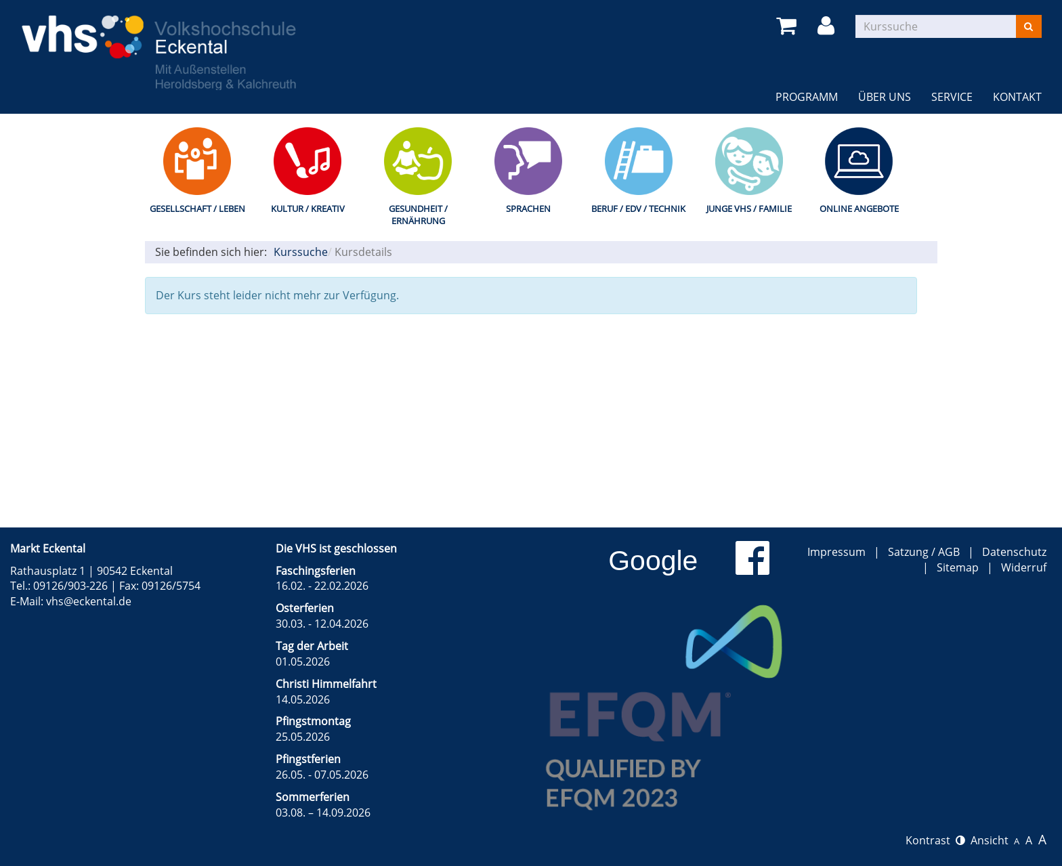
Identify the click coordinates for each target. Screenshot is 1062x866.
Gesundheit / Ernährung (418, 215)
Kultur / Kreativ (308, 208)
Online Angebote (859, 208)
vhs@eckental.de (88, 601)
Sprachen (528, 208)
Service (952, 96)
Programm (807, 96)
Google (653, 560)
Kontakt (1017, 96)
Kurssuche (301, 251)
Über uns (884, 96)
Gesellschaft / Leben (197, 208)
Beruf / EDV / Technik (638, 208)
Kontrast (935, 840)
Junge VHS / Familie (749, 208)
